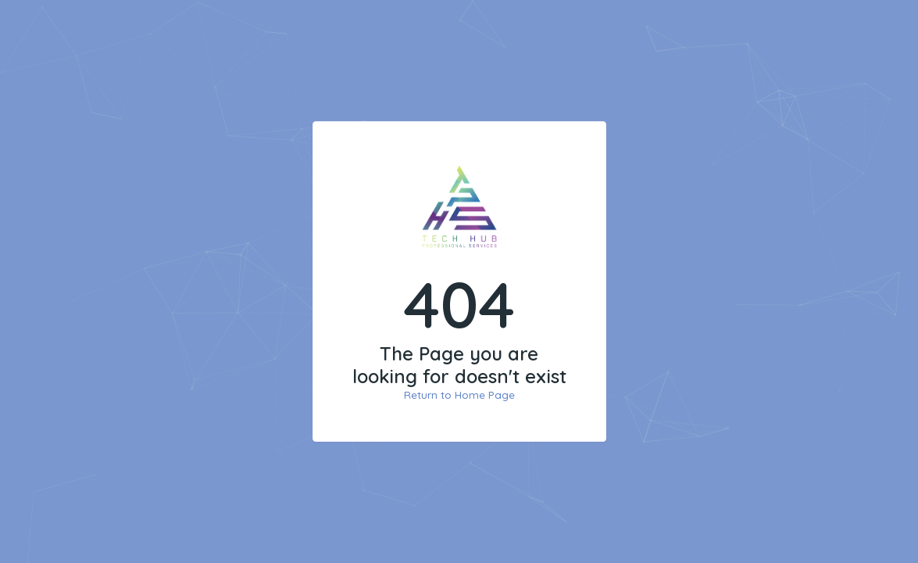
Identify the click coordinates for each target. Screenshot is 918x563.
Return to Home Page (459, 394)
